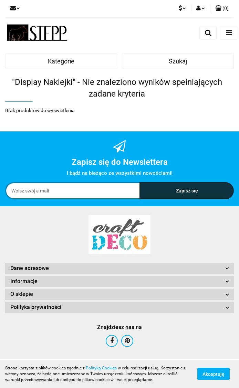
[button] (222, 8)
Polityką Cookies (101, 368)
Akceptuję (213, 374)
